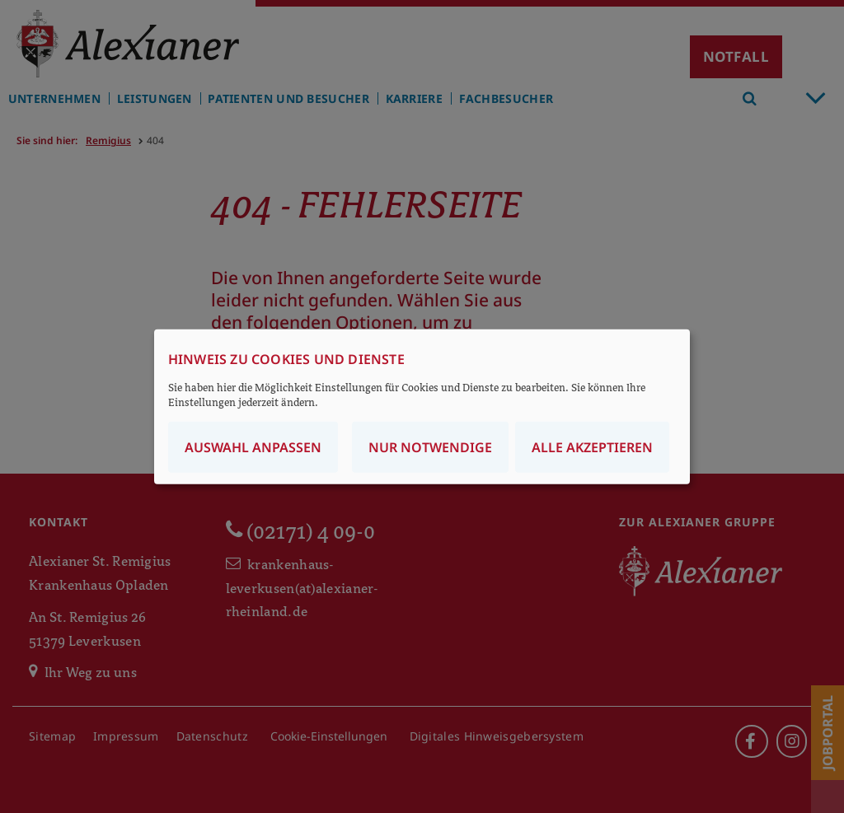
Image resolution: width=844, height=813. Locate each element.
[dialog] (422, 406)
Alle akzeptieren (592, 447)
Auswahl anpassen (253, 447)
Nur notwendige (430, 447)
